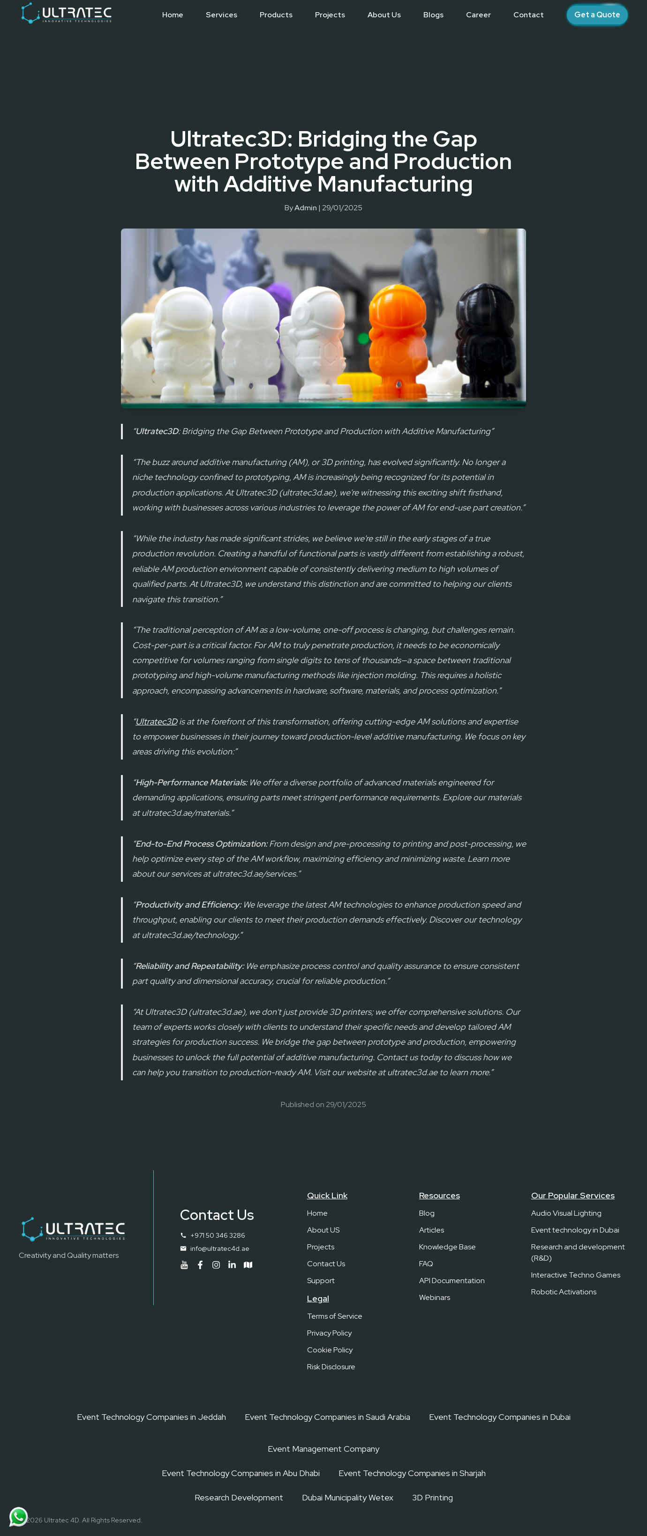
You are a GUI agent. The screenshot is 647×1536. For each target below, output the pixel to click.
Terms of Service (334, 1316)
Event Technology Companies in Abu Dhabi (241, 1473)
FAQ (426, 1264)
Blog (427, 1213)
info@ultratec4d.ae (219, 1248)
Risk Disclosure (331, 1367)
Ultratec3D (156, 721)
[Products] (276, 15)
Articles (431, 1230)
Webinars (434, 1297)
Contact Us (326, 1264)
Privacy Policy (329, 1333)
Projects (320, 1247)
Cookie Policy (330, 1350)
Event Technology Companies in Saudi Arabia (327, 1416)
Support (321, 1280)
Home (317, 1213)
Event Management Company (323, 1448)
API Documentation (452, 1280)
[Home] (172, 15)
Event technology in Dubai (575, 1230)
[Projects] (330, 15)
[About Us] (384, 15)
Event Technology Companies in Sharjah (412, 1473)
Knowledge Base (447, 1247)
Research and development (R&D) (578, 1252)
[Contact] (528, 15)
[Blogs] (433, 15)
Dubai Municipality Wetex (347, 1497)
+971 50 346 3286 (217, 1235)
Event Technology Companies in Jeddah (151, 1416)
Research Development (239, 1497)
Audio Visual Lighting (566, 1213)
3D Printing (432, 1497)
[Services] (221, 15)
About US (323, 1230)
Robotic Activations (563, 1292)
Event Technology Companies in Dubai (500, 1416)
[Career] (478, 15)
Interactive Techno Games (575, 1275)
